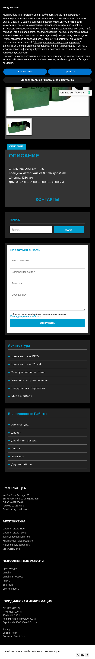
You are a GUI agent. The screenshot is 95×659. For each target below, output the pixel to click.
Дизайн (16, 433)
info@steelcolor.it (19, 509)
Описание (16, 146)
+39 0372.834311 (15, 502)
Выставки (17, 456)
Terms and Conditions (14, 636)
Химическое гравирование (29, 380)
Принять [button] (70, 71)
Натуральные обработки (28, 388)
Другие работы (21, 464)
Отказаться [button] (25, 71)
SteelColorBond (21, 396)
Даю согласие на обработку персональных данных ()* (38, 315)
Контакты (47, 200)
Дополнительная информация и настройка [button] (47, 80)
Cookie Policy (10, 633)
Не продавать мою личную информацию (57, 42)
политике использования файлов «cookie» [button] (57, 25)
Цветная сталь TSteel (26, 364)
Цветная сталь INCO (25, 356)
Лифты (16, 448)
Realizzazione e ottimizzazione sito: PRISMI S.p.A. (32, 651)
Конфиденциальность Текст (25, 316)
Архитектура (20, 425)
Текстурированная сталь (28, 372)
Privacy (6, 629)
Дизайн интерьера (24, 440)
